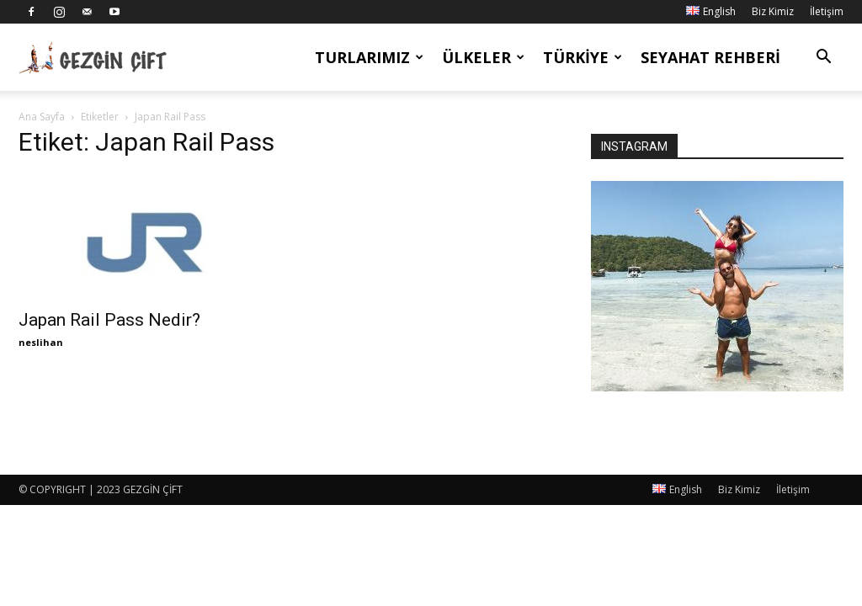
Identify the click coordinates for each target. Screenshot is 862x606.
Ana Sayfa (42, 116)
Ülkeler (483, 57)
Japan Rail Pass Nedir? (109, 320)
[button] (823, 58)
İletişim (826, 11)
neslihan (41, 342)
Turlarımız (369, 57)
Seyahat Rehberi (710, 57)
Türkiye (582, 57)
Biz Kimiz (773, 11)
